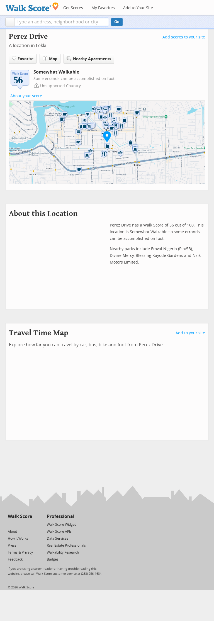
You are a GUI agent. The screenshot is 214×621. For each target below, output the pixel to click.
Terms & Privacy (20, 552)
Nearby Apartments (89, 58)
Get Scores (73, 8)
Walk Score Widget (61, 525)
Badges (53, 559)
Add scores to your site (183, 37)
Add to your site (190, 333)
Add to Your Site (138, 8)
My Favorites (103, 8)
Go (117, 22)
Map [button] (50, 58)
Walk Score (20, 516)
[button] (9, 22)
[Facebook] (19, 524)
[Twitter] (11, 524)
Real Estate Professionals (66, 545)
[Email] (28, 524)
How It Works (18, 538)
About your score (26, 96)
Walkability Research (63, 552)
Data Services (57, 538)
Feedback (15, 559)
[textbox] (61, 22)
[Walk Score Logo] (32, 6)
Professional (60, 516)
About (12, 532)
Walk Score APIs (59, 532)
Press (12, 545)
